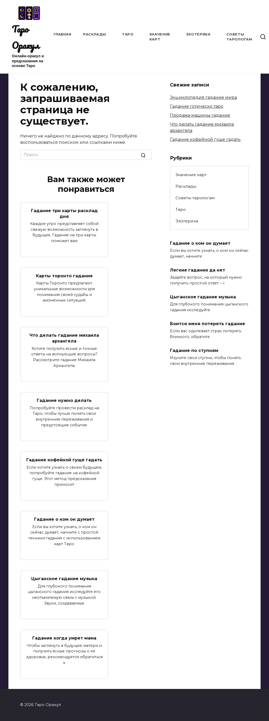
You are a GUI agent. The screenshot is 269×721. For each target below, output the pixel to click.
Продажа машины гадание (200, 115)
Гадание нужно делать (64, 400)
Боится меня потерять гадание (207, 323)
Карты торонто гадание (64, 275)
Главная (62, 34)
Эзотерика (198, 34)
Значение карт (190, 174)
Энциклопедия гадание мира (203, 97)
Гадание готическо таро (196, 106)
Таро (128, 34)
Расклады (94, 34)
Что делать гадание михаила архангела (64, 338)
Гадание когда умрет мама (64, 638)
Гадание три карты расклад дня (64, 213)
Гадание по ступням (194, 350)
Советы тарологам (195, 197)
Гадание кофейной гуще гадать (64, 459)
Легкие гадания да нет (197, 269)
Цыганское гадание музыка (64, 578)
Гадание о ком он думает (64, 519)
